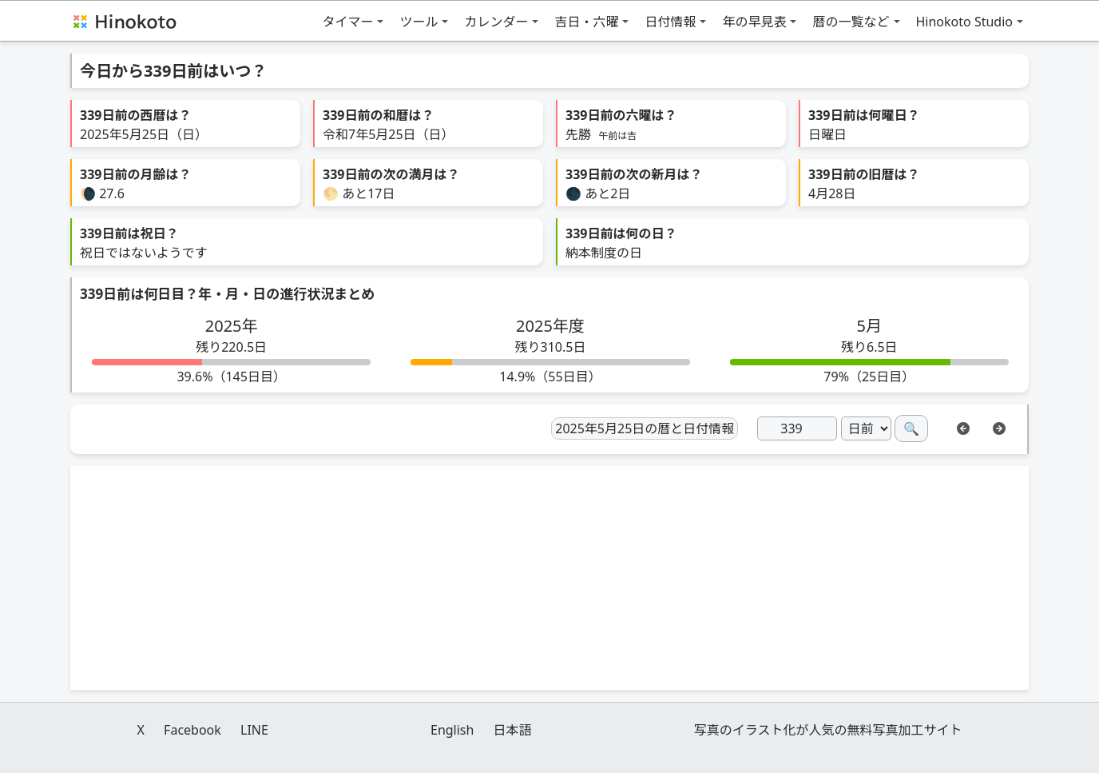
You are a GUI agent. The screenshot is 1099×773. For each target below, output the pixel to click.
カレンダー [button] (496, 21)
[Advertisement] (549, 578)
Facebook (192, 730)
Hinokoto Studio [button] (965, 21)
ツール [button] (418, 21)
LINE (254, 730)
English (452, 730)
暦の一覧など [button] (850, 21)
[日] (797, 428)
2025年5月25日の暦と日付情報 (644, 428)
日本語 (513, 730)
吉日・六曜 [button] (586, 21)
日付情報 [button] (670, 21)
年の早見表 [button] (754, 21)
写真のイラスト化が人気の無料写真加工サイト (828, 730)
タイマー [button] (347, 21)
